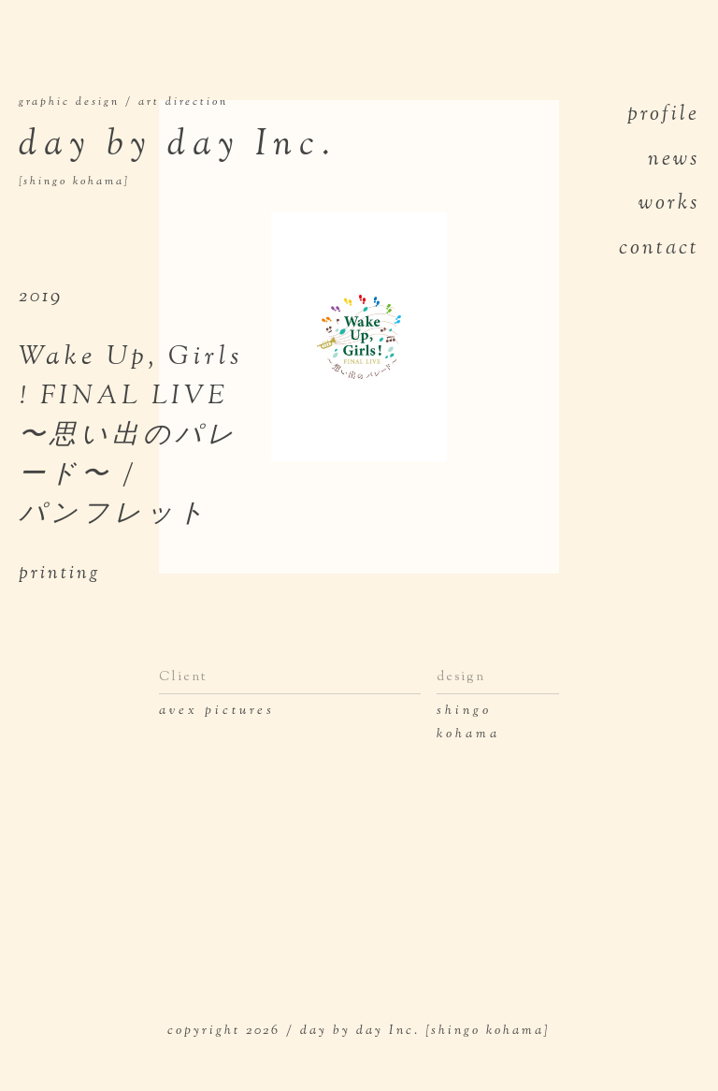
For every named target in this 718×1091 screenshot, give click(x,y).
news (673, 160)
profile (663, 115)
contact (659, 249)
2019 (41, 297)
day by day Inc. (241, 155)
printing (60, 574)
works (669, 204)
